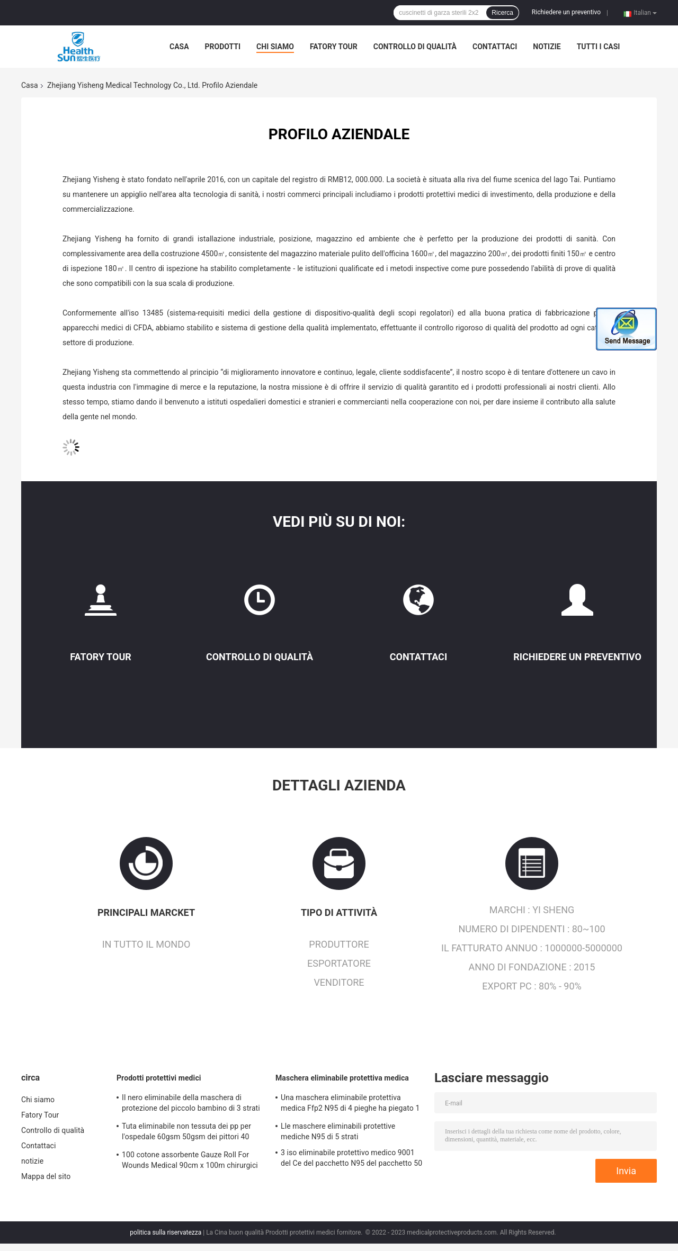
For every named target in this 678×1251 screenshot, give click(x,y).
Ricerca (502, 12)
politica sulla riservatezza (165, 1232)
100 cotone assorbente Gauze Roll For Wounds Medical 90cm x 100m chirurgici (190, 1159)
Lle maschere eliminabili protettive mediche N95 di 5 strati (338, 1131)
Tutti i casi (598, 46)
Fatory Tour (334, 46)
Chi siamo (275, 46)
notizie (546, 46)
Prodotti (223, 46)
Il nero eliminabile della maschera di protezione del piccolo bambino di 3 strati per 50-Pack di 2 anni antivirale (191, 1104)
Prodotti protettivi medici (159, 1078)
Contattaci (494, 46)
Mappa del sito (45, 1176)
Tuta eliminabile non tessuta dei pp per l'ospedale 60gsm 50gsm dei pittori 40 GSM (186, 1133)
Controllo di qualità (415, 46)
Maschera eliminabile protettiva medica (342, 1078)
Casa (179, 46)
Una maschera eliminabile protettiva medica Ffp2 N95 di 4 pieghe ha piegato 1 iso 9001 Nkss (350, 1104)
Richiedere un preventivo (566, 12)
